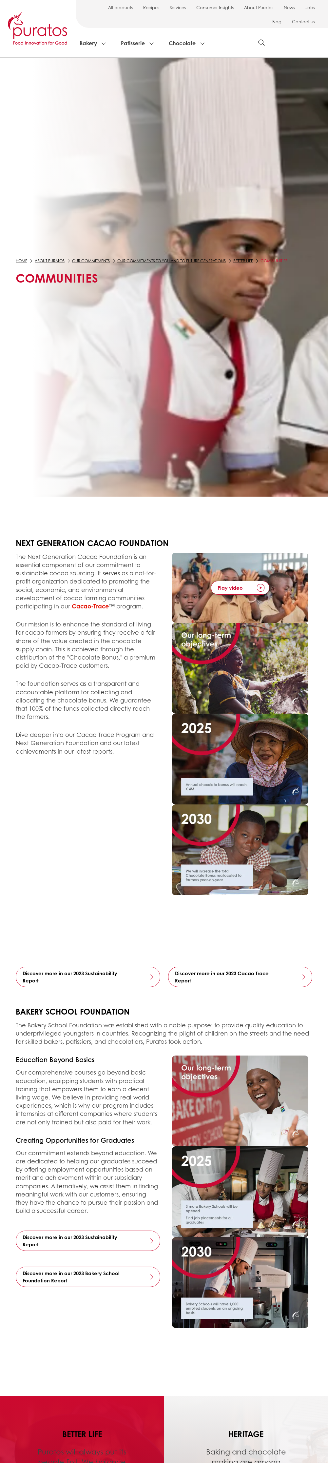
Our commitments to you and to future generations (171, 261)
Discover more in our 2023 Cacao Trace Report (222, 977)
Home (21, 261)
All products (120, 7)
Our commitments (91, 261)
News (289, 7)
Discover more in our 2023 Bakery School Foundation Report (71, 1277)
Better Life (243, 261)
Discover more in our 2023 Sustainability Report (70, 977)
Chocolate (182, 43)
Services (178, 7)
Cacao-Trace (90, 606)
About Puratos (258, 7)
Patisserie (133, 43)
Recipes (151, 7)
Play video (230, 587)
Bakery (88, 43)
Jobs (310, 7)
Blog (276, 21)
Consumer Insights (215, 7)
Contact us (303, 21)
